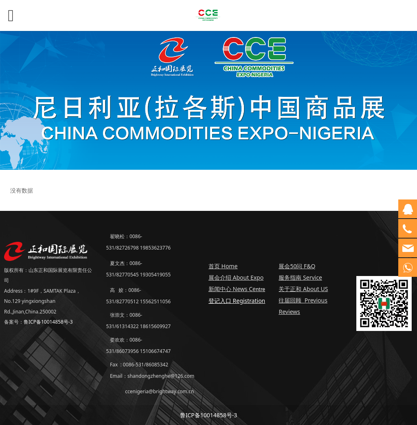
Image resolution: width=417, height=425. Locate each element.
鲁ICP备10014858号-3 (48, 321)
